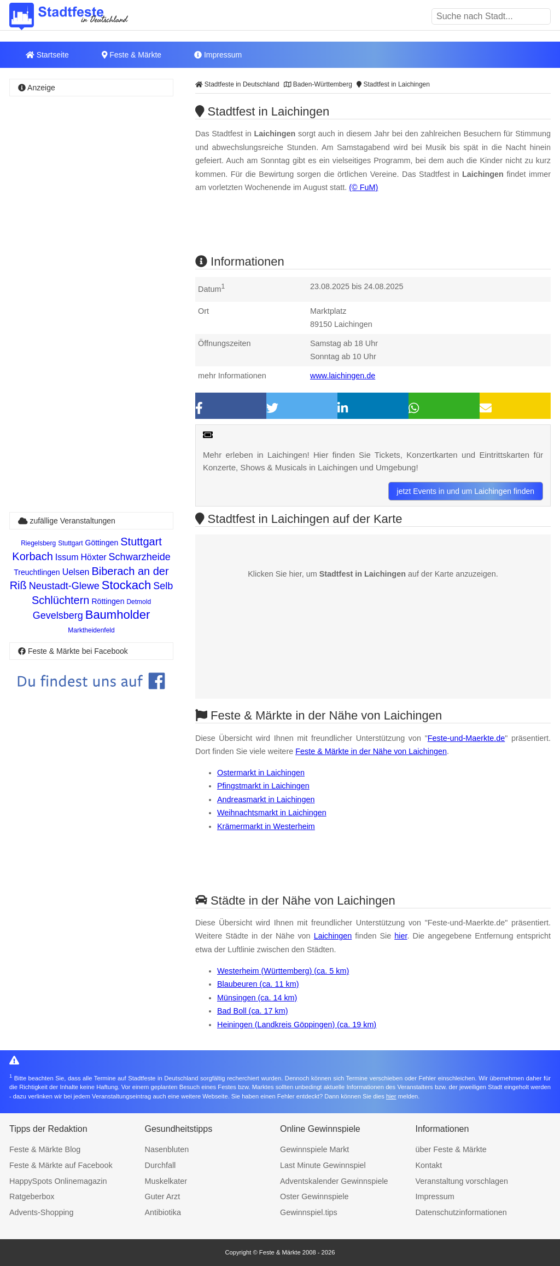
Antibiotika (163, 1212)
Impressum (218, 54)
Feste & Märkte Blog (44, 1149)
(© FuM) (363, 187)
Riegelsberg (38, 543)
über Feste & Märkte (451, 1149)
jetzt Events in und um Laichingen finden (465, 491)
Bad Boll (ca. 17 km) (252, 1010)
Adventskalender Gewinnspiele (334, 1181)
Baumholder (117, 615)
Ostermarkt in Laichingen (261, 772)
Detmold (138, 602)
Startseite (47, 54)
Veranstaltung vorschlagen (462, 1181)
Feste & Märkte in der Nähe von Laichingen (371, 751)
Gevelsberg (58, 615)
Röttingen (108, 601)
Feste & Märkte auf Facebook (61, 1165)
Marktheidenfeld (91, 630)
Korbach (32, 556)
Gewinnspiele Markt (314, 1149)
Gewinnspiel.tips (308, 1212)
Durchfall (160, 1165)
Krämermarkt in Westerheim (266, 826)
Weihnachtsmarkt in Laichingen (271, 812)
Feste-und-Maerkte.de (466, 738)
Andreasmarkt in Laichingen (265, 799)
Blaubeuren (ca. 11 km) (258, 984)
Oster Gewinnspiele (314, 1196)
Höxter (93, 557)
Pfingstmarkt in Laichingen (263, 785)
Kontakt (429, 1165)
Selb (163, 585)
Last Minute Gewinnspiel (323, 1165)
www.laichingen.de (342, 375)
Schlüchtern (61, 600)
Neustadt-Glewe (64, 585)
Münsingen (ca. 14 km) (257, 997)
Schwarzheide (140, 556)
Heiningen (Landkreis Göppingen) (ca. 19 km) (296, 1024)
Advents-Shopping (41, 1212)
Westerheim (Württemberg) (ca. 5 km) (283, 970)
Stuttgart (70, 543)
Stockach (126, 585)
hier (400, 935)
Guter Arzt (162, 1196)
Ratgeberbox (31, 1196)
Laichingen (333, 935)
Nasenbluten (167, 1149)
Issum (67, 557)
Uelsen (76, 572)
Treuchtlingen (37, 572)
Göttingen (102, 542)
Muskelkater (166, 1181)
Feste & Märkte (131, 54)
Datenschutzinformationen (461, 1212)
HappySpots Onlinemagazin (58, 1181)
